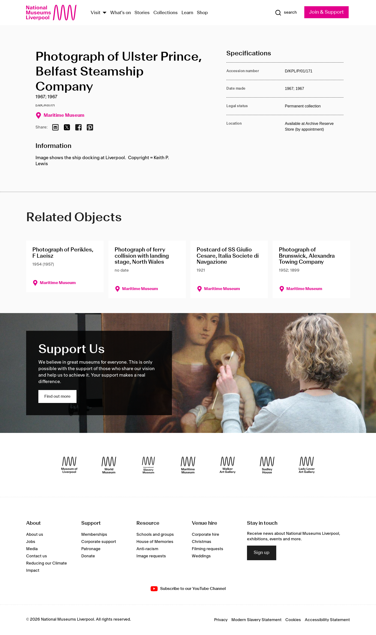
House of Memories (154, 542)
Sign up (262, 552)
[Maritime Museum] (188, 465)
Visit (95, 13)
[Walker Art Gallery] (227, 465)
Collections (165, 13)
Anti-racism (147, 549)
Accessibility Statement (327, 620)
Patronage (90, 549)
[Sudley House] (267, 465)
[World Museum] (109, 465)
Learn (187, 13)
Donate (88, 556)
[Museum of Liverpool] (69, 465)
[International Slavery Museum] (148, 465)
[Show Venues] (104, 13)
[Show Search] (286, 12)
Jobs (30, 542)
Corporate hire (205, 534)
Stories (142, 13)
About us (34, 534)
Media (32, 549)
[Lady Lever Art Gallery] (307, 465)
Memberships (94, 534)
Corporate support (98, 542)
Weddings (201, 556)
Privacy (221, 620)
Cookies (293, 620)
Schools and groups (155, 534)
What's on (120, 13)
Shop (202, 13)
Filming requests (207, 549)
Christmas (201, 542)
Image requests (151, 556)
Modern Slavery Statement (256, 620)
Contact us (36, 556)
